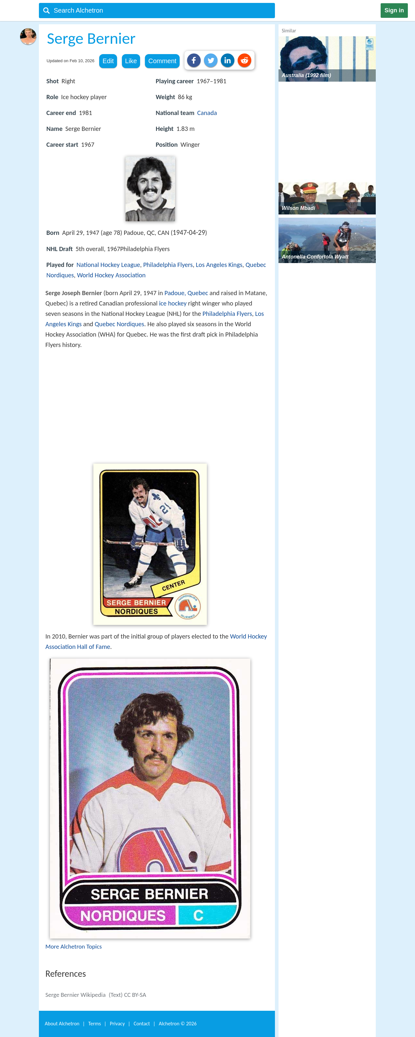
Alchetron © (178, 1023)
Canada (207, 113)
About (62, 1023)
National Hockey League (108, 265)
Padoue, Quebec (186, 293)
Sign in (394, 10)
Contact (142, 1023)
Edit (107, 60)
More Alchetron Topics (73, 946)
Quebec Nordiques (119, 324)
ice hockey (172, 303)
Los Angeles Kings (219, 265)
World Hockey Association (111, 275)
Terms (94, 1023)
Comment (162, 60)
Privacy (117, 1023)
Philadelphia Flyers (168, 265)
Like (131, 60)
